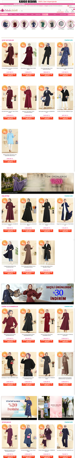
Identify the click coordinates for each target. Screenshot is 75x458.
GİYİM (11, 14)
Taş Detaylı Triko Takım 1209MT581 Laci (65, 264)
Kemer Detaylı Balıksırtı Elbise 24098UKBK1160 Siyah (28, 197)
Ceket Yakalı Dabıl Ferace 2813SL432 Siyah (46, 133)
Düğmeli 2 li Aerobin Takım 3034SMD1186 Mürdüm (10, 265)
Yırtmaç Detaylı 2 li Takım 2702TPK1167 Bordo (10, 69)
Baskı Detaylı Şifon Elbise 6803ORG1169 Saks (65, 69)
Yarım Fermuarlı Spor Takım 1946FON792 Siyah (47, 69)
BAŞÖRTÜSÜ (38, 14)
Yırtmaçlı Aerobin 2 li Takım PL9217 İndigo (28, 265)
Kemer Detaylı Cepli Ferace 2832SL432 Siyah (28, 133)
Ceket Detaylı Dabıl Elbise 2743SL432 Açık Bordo (65, 197)
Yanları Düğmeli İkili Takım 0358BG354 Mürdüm (46, 265)
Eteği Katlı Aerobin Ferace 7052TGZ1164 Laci (65, 133)
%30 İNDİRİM (44, 14)
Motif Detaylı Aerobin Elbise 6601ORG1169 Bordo (10, 197)
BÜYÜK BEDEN (25, 14)
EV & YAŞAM (55, 14)
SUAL (51, 14)
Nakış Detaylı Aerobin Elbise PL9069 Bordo (28, 69)
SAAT (32, 14)
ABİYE (16, 14)
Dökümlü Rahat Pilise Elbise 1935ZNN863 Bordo (47, 197)
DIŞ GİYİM (20, 14)
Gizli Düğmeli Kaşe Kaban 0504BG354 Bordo (10, 133)
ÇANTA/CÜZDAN (63, 14)
